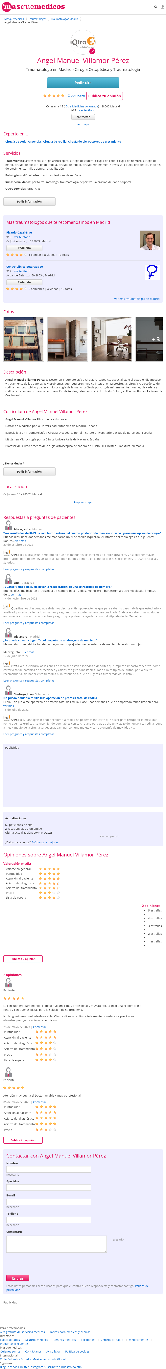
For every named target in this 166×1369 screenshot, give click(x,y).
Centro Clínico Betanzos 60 (24, 266)
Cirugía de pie (77, 141)
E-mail (10, 1195)
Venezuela (49, 1359)
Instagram (36, 1367)
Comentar (39, 1027)
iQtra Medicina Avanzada (81, 106)
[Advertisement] (83, 777)
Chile (3, 1359)
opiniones (77, 95)
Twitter (24, 1367)
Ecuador (26, 1359)
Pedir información (29, 201)
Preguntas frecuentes (14, 1344)
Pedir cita (83, 82)
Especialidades (10, 1340)
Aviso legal (53, 1351)
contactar (83, 117)
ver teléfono (87, 110)
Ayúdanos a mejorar (45, 842)
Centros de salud (112, 1340)
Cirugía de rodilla (54, 141)
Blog (3, 1367)
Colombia (14, 1359)
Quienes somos (10, 1351)
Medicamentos (139, 1340)
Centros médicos (65, 1340)
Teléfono (12, 1213)
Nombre (12, 1163)
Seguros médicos (36, 1340)
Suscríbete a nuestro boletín (63, 1367)
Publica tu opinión (104, 96)
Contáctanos (33, 1351)
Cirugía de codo (16, 141)
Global (61, 1359)
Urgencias (35, 141)
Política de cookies (77, 1351)
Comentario (14, 1232)
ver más (20, 541)
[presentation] (36, 1263)
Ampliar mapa (83, 502)
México (37, 1359)
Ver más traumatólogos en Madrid (137, 299)
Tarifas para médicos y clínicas (70, 1332)
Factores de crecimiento (104, 141)
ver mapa (83, 124)
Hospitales (88, 1340)
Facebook (13, 1367)
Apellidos (12, 1181)
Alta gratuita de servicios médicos (22, 1332)
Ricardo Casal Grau (19, 232)
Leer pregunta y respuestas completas (28, 569)
